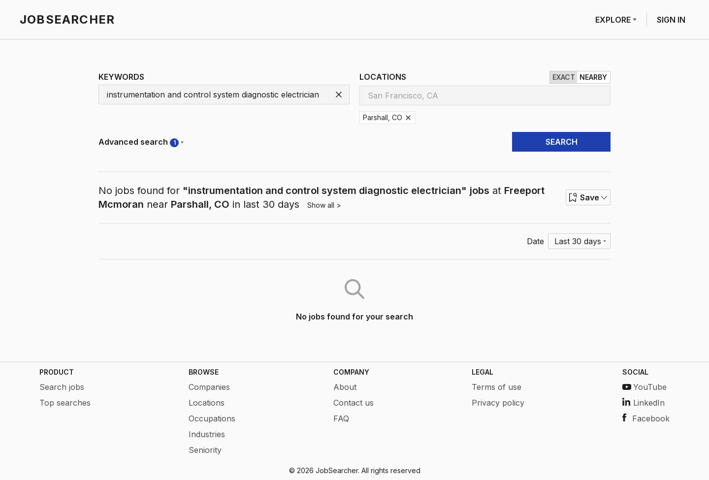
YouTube (644, 387)
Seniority (205, 450)
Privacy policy (498, 403)
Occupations (212, 418)
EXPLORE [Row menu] (616, 20)
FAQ (341, 418)
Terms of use (496, 387)
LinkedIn (643, 403)
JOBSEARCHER (67, 19)
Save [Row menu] (588, 197)
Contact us (353, 403)
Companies (209, 387)
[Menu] (579, 241)
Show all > (324, 205)
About (344, 387)
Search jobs (61, 387)
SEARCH (562, 142)
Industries (207, 434)
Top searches (65, 403)
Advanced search (141, 142)
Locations (207, 403)
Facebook (646, 418)
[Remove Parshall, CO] (408, 118)
